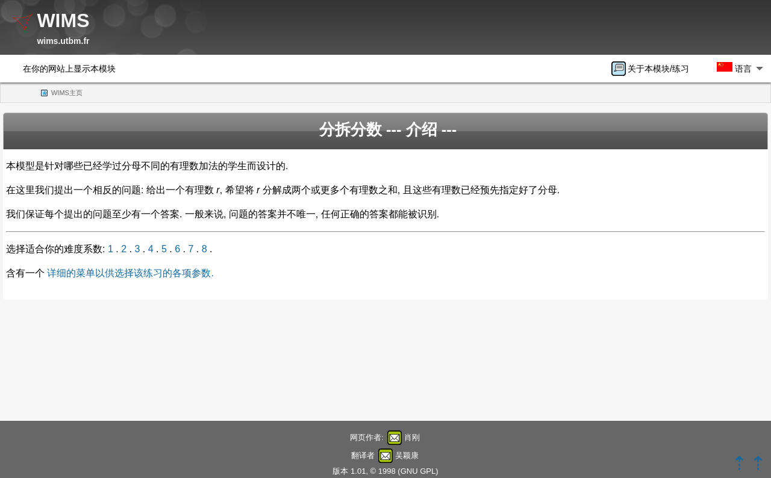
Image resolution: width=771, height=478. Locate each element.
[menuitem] (654, 68)
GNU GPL (418, 471)
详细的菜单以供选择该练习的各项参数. (130, 273)
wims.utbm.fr (63, 41)
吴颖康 (407, 455)
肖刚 (412, 437)
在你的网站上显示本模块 (69, 68)
